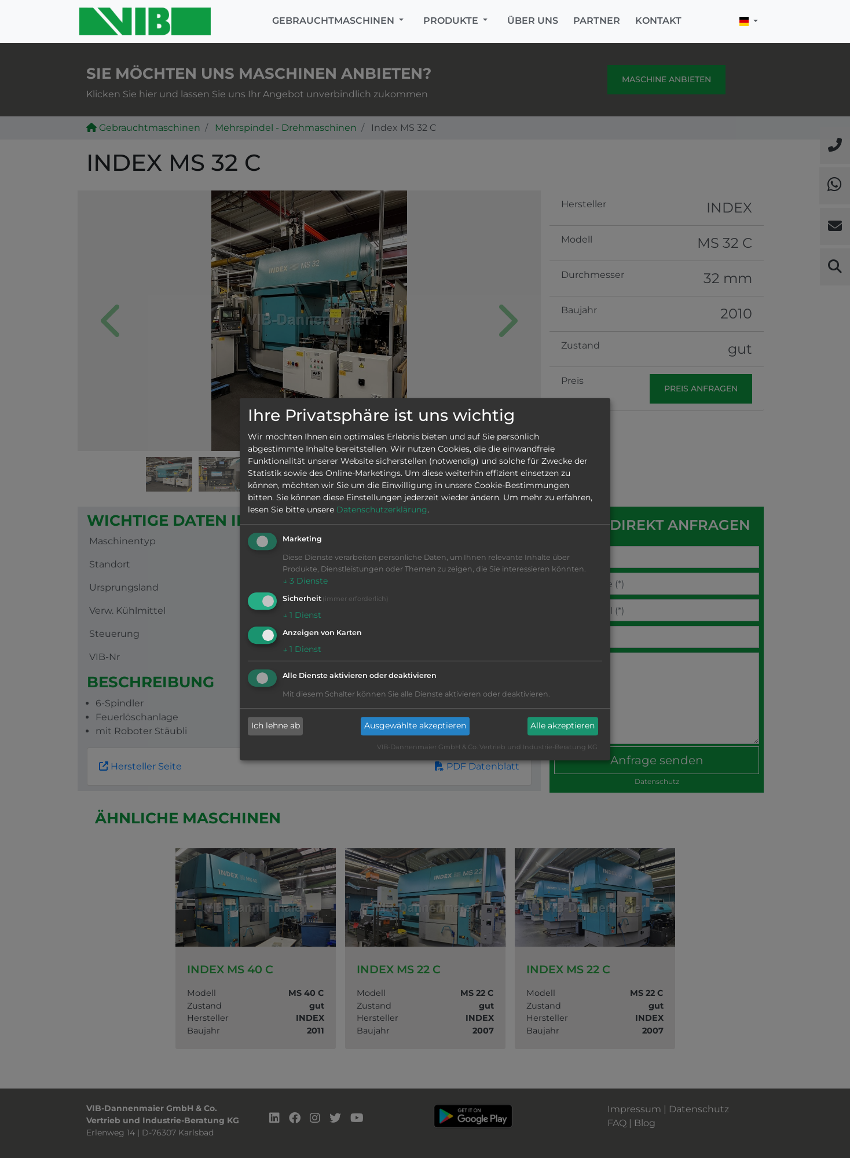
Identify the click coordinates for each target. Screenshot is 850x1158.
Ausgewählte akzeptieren (415, 726)
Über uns (532, 20)
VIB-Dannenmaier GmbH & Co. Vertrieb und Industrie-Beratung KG (487, 747)
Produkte (452, 20)
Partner (596, 20)
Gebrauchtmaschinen (334, 20)
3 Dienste (305, 581)
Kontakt (658, 20)
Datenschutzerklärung (381, 510)
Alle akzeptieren (562, 726)
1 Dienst (302, 615)
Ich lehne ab (275, 726)
